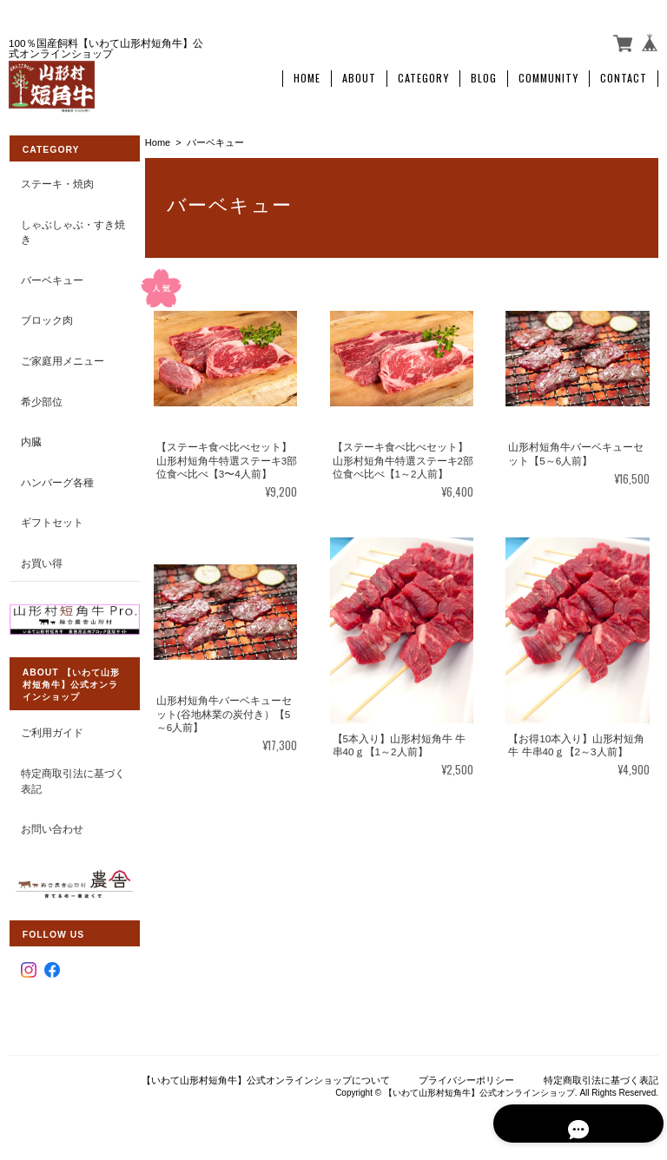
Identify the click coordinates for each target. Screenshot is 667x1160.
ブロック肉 (46, 316)
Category (423, 75)
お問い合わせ (51, 822)
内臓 (30, 438)
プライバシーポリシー (466, 1071)
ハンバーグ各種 (56, 478)
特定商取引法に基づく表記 (67, 774)
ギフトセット (51, 518)
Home (307, 75)
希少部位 (41, 397)
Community (548, 75)
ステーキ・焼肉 (56, 180)
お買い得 (41, 558)
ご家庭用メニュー (61, 357)
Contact (623, 75)
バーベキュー (51, 276)
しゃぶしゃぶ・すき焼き (67, 227)
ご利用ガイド (51, 727)
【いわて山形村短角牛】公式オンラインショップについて (266, 1071)
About (359, 75)
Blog (484, 75)
